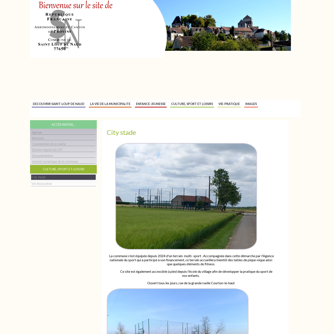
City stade (38, 177)
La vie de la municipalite (110, 104)
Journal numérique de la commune (55, 161)
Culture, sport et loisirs (192, 104)
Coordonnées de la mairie (49, 144)
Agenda (37, 132)
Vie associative (42, 183)
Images (251, 104)
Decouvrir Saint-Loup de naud (58, 104)
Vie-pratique (229, 104)
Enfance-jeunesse (151, 104)
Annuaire (38, 138)
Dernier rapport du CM (47, 149)
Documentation (42, 155)
